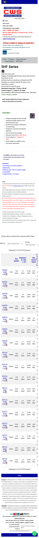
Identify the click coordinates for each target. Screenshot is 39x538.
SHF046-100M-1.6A (4, 272)
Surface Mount (9, 61)
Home (4, 59)
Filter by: (2, 243)
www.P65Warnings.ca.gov (27, 510)
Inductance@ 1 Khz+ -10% (22, 260)
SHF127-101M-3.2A (4, 402)
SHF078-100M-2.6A (4, 296)
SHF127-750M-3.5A (4, 461)
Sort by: (27, 242)
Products (11, 59)
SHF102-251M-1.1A (4, 366)
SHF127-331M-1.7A (4, 437)
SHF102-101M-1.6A (4, 355)
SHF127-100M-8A (4, 390)
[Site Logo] (19, 11)
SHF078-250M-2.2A (4, 331)
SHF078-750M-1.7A (4, 343)
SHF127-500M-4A (4, 449)
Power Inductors (21, 59)
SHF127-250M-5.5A (4, 425)
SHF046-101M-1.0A (4, 284)
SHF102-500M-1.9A (4, 378)
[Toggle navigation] (5, 2)
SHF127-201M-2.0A (4, 414)
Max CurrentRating (33, 260)
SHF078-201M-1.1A (4, 319)
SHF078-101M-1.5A (4, 307)
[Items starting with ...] (15, 243)
